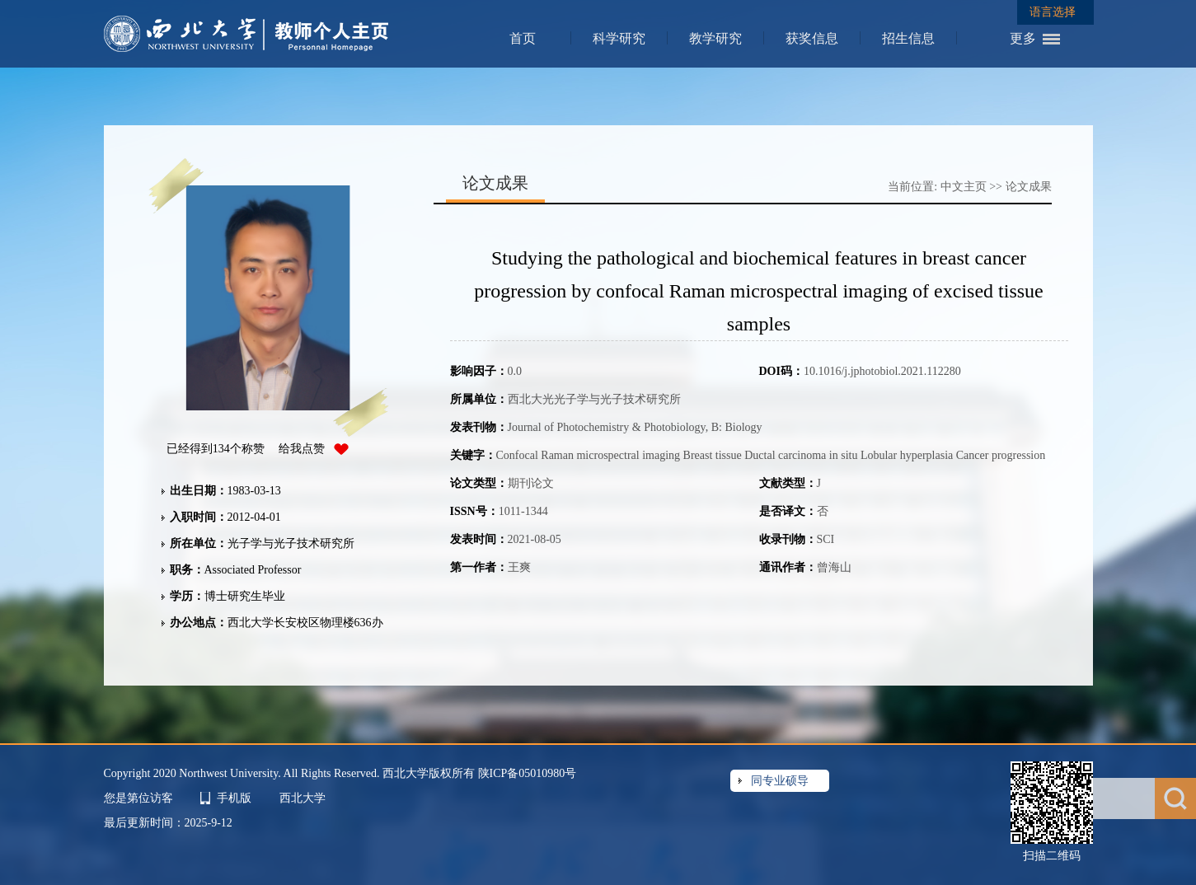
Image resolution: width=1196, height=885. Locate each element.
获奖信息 (812, 38)
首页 (522, 38)
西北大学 (302, 798)
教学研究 (715, 38)
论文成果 (1029, 186)
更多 (1023, 38)
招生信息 (908, 38)
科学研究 (619, 38)
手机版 (234, 798)
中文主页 (963, 186)
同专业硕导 (780, 781)
